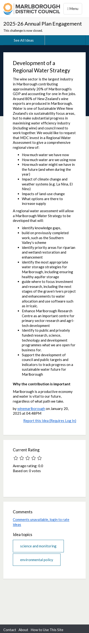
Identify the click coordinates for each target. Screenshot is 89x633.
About (23, 630)
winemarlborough (31, 408)
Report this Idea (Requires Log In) (49, 420)
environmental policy (36, 560)
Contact (9, 630)
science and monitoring (38, 546)
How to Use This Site (47, 630)
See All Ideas (24, 40)
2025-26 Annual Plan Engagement (42, 23)
